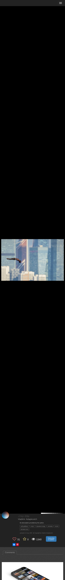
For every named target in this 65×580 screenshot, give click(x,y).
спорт (32, 526)
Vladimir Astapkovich (27, 519)
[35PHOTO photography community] (11, 3)
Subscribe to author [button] (51, 539)
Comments (10, 552)
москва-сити (24, 529)
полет (56, 526)
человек (50, 526)
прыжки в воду (40, 526)
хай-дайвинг (24, 526)
